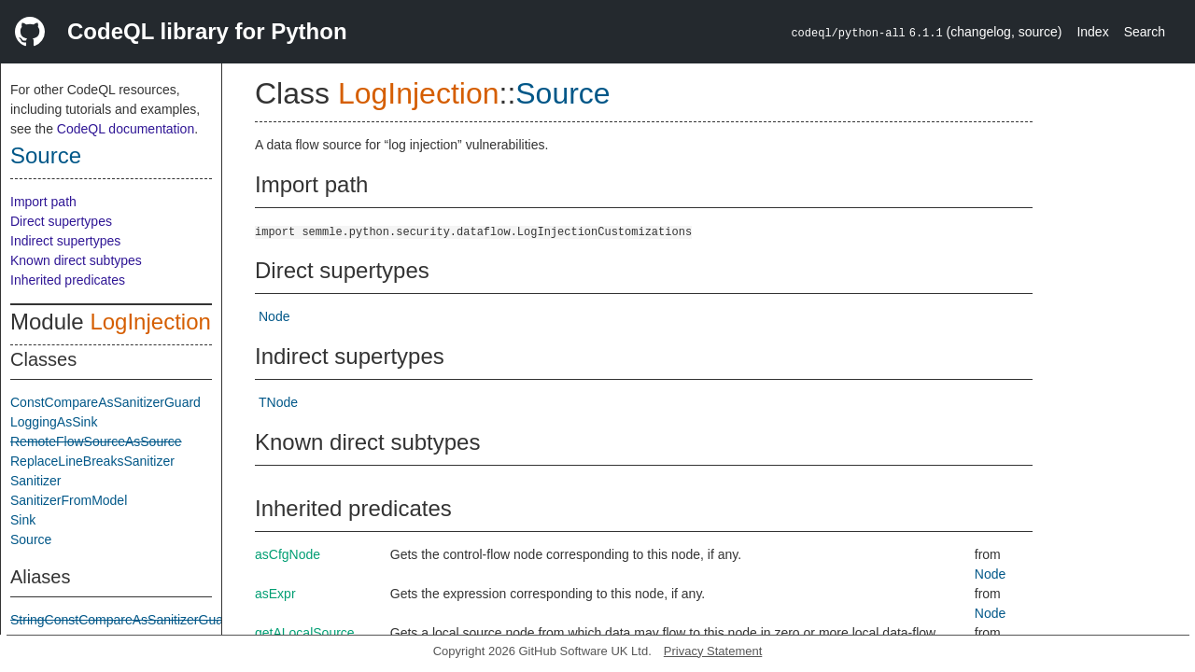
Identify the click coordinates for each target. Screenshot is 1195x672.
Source (45, 155)
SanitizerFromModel (68, 500)
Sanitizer (35, 480)
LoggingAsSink (53, 421)
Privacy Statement (713, 651)
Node (274, 316)
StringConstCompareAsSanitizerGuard (122, 619)
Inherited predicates (67, 280)
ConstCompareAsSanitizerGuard (105, 402)
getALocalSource (305, 632)
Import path (43, 201)
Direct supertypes (61, 221)
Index (1092, 31)
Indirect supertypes (65, 240)
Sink (22, 519)
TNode (278, 402)
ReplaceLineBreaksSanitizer (92, 461)
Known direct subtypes (76, 260)
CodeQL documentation (125, 128)
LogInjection (150, 321)
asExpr (275, 593)
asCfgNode (287, 554)
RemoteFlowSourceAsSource (96, 441)
